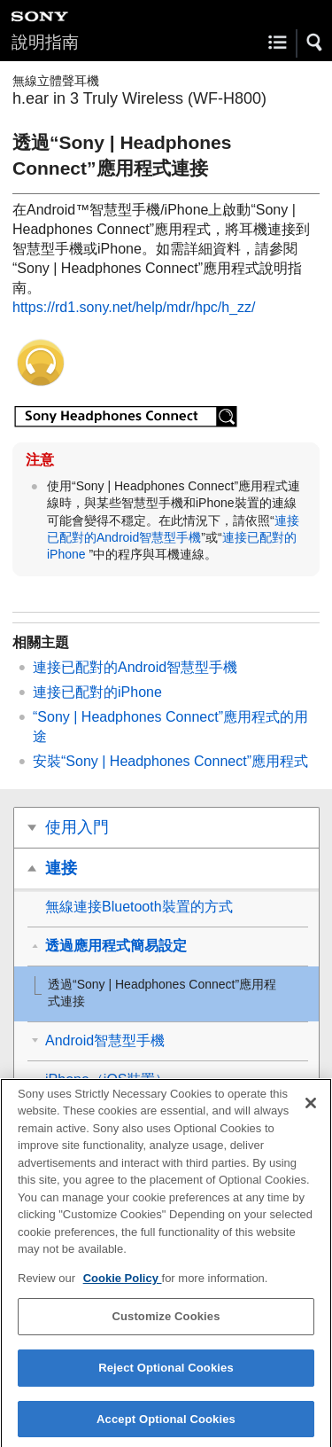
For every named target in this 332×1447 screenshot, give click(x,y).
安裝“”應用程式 (170, 761)
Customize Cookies (166, 1324)
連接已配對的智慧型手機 (135, 667)
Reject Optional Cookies (166, 1375)
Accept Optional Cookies (166, 1427)
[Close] (310, 1110)
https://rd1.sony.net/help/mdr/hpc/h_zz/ (134, 307)
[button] (315, 42)
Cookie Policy (122, 1286)
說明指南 (45, 42)
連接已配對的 (97, 692)
